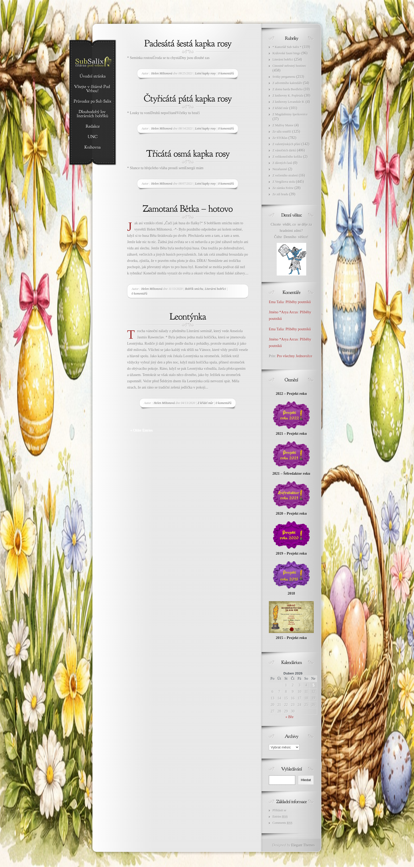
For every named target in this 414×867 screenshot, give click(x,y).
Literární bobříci (215, 289)
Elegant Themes (303, 845)
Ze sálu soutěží (282, 131)
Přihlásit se (279, 810)
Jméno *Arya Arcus (283, 312)
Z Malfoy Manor (283, 125)
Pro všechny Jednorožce (295, 356)
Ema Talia (276, 302)
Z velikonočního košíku (287, 157)
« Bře (290, 717)
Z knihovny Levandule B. (289, 102)
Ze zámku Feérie (283, 188)
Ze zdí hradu (280, 194)
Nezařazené (280, 169)
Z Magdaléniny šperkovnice (290, 114)
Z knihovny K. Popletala (288, 95)
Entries (280, 816)
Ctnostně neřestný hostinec (289, 66)
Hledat (306, 780)
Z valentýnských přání (286, 144)
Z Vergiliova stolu (284, 182)
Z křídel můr (205, 403)
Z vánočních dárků (284, 150)
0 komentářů (226, 73)
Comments (282, 823)
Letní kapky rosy (205, 73)
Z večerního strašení (285, 175)
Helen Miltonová (161, 73)
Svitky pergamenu (284, 77)
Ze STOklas (280, 138)
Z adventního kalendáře (287, 83)
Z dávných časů (282, 163)
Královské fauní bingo (286, 53)
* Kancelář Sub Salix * (287, 47)
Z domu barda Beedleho (288, 89)
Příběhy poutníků (298, 302)
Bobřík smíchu (194, 289)
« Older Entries (141, 430)
